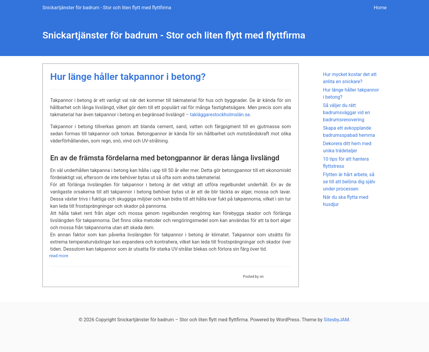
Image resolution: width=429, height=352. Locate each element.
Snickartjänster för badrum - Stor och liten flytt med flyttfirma (106, 7)
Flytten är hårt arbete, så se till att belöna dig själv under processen (349, 182)
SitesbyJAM (336, 319)
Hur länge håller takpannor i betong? (128, 76)
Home (380, 7)
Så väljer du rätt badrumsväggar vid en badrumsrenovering (346, 112)
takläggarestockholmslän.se (220, 114)
